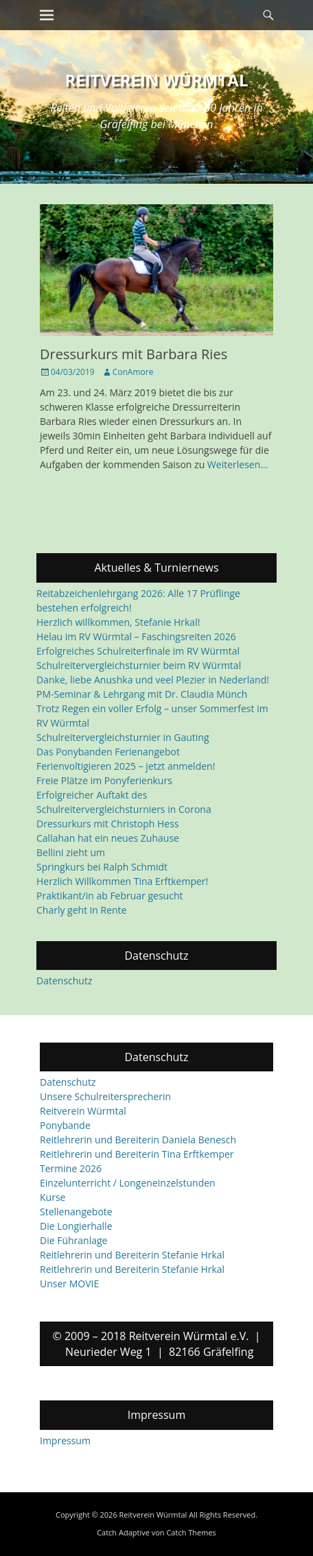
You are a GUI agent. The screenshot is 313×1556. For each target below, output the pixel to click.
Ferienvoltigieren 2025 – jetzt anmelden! (125, 766)
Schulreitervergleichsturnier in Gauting (122, 737)
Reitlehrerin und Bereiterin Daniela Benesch (138, 1140)
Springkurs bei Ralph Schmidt (101, 866)
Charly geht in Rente (81, 909)
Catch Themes (191, 1532)
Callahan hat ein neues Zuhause (107, 837)
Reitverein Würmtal (156, 80)
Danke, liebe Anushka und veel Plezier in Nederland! (152, 679)
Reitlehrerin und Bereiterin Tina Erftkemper (137, 1154)
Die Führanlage (73, 1241)
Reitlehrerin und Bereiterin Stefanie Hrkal (132, 1255)
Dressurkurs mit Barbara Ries (133, 354)
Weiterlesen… (237, 464)
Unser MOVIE (69, 1284)
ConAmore (133, 372)
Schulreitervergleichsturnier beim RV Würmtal (138, 665)
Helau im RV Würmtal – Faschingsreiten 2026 (136, 636)
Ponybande (65, 1125)
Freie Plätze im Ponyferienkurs (104, 780)
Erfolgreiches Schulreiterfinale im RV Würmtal (138, 650)
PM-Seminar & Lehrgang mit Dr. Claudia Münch (141, 694)
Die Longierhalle (76, 1226)
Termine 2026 (71, 1169)
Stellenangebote (76, 1212)
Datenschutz (64, 980)
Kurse (52, 1197)
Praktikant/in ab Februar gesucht (109, 895)
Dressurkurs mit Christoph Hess (107, 823)
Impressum (65, 1440)
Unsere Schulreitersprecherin (105, 1097)
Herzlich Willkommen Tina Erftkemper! (122, 881)
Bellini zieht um (70, 852)
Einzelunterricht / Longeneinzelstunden (128, 1183)
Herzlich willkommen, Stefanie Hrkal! (118, 622)
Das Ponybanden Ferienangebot (108, 751)
